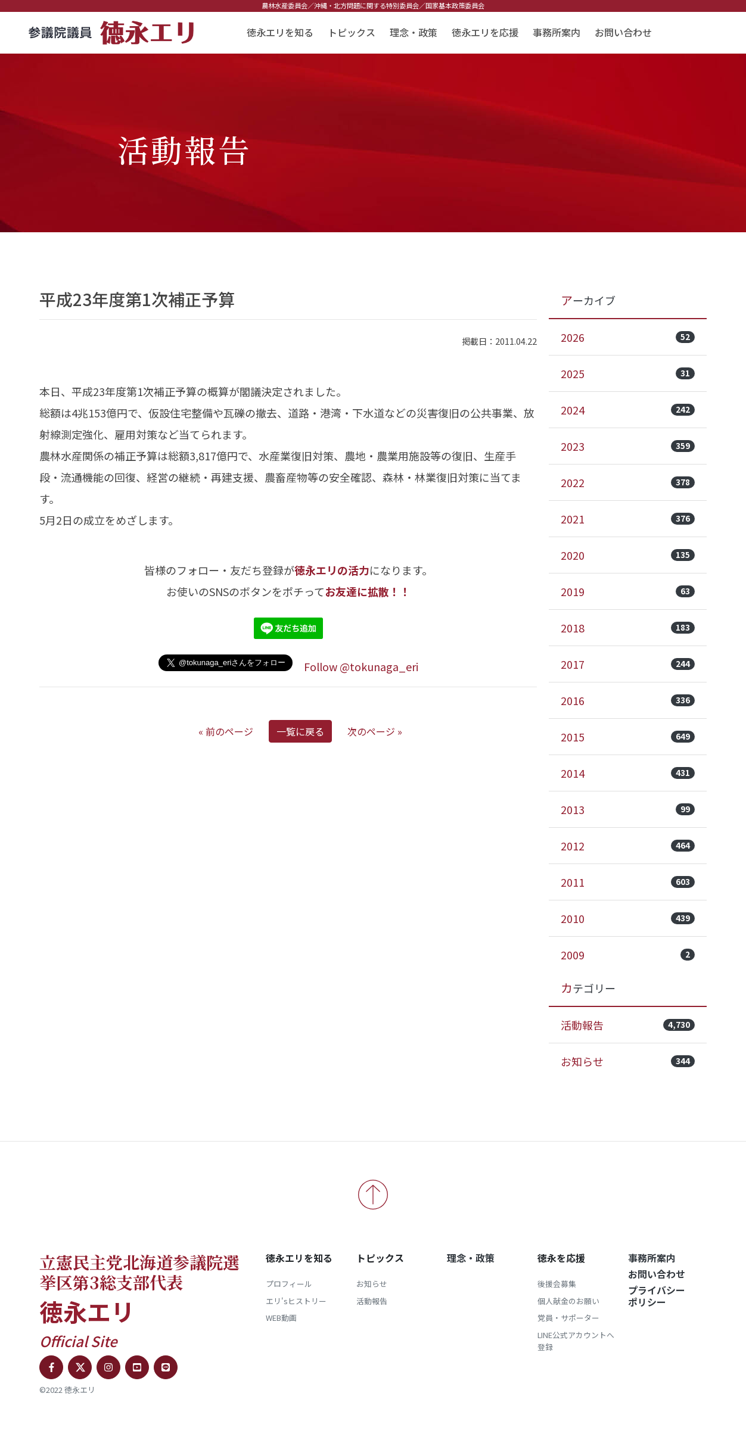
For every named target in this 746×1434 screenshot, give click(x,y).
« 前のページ (225, 731)
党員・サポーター (568, 1317)
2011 (628, 882)
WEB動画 (281, 1317)
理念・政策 (413, 32)
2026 (628, 337)
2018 (628, 627)
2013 (628, 809)
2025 (628, 373)
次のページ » (374, 731)
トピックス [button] (351, 32)
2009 (628, 954)
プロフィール (289, 1283)
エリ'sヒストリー (296, 1301)
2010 (628, 918)
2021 (628, 518)
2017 (628, 664)
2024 (628, 409)
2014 (628, 773)
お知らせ (628, 1061)
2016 (628, 700)
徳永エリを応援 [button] (485, 32)
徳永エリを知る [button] (280, 32)
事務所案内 (556, 32)
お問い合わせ (623, 32)
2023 (628, 446)
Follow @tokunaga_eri (361, 666)
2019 (628, 591)
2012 (628, 845)
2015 (628, 736)
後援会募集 (556, 1283)
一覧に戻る (300, 731)
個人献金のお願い (568, 1301)
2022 (628, 482)
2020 (628, 555)
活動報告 (628, 1025)
